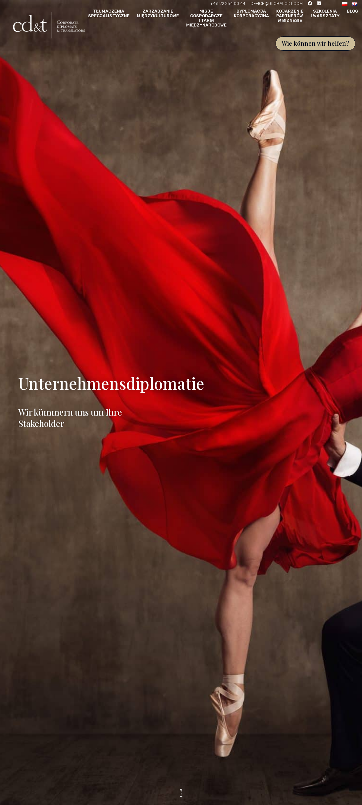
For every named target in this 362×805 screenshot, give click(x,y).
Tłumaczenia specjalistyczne (108, 13)
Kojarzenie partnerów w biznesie (289, 16)
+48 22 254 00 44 (227, 3)
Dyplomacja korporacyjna (251, 13)
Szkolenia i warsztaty (325, 13)
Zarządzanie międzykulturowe (158, 13)
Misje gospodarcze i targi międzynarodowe (206, 18)
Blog (352, 11)
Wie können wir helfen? (315, 43)
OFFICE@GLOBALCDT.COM (276, 3)
